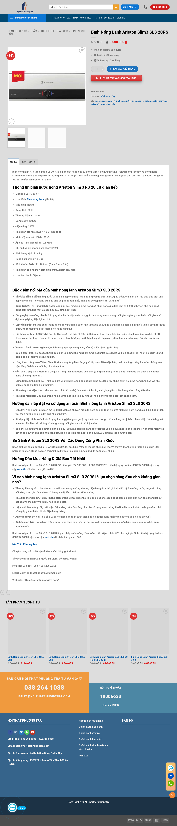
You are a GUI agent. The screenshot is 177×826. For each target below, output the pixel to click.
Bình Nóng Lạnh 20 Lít (105, 101)
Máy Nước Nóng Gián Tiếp (103, 104)
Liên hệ (121, 18)
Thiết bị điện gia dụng (54, 31)
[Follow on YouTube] (32, 732)
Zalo (21, 808)
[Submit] (116, 7)
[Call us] (26, 732)
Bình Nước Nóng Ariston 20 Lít (130, 101)
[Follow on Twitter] (21, 732)
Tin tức (97, 18)
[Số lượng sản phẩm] (98, 69)
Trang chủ (58, 18)
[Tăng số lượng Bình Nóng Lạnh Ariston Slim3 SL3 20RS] (102, 69)
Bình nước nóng (108, 96)
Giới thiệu (85, 18)
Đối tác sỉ (109, 18)
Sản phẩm (72, 18)
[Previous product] (8, 592)
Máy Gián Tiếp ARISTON (156, 101)
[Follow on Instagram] (15, 732)
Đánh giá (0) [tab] (28, 162)
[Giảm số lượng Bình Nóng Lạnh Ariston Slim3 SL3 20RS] (93, 69)
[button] (130, 7)
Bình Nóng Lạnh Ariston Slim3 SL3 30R (26, 658)
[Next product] (2, 592)
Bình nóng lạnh (35, 199)
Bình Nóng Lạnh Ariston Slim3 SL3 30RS (149, 658)
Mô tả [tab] (13, 162)
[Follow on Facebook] (10, 732)
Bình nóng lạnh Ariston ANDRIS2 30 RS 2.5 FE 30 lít (108, 658)
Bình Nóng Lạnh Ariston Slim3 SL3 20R (67, 658)
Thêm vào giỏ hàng (122, 68)
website (21, 469)
